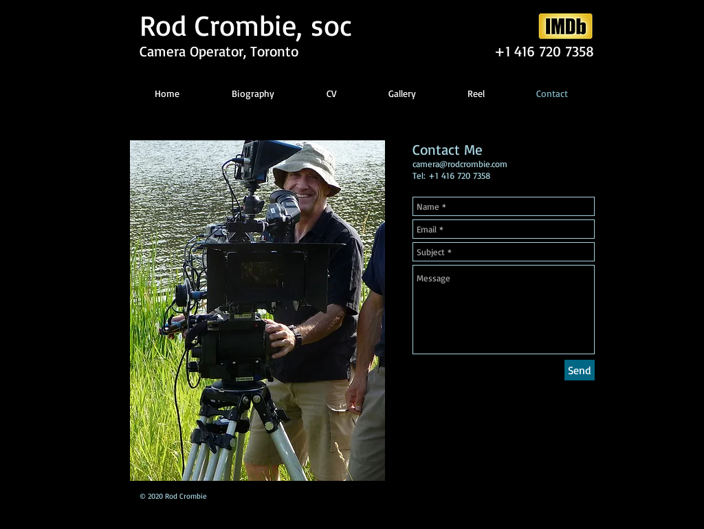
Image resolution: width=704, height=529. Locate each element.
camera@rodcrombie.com (459, 163)
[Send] (579, 370)
